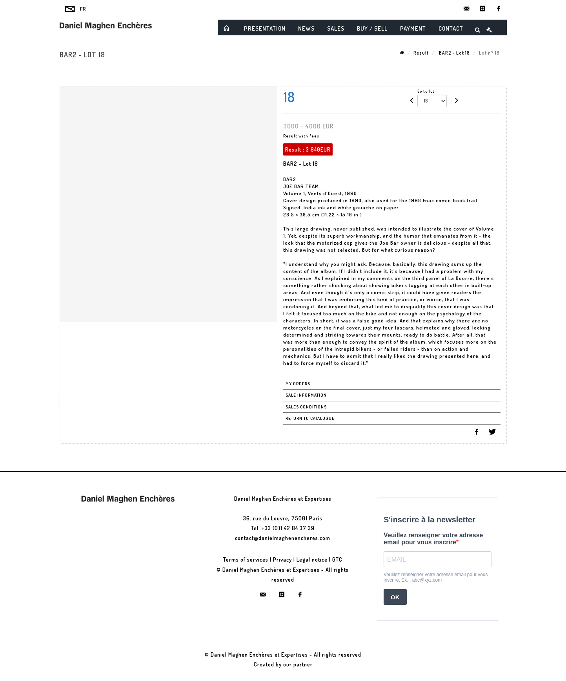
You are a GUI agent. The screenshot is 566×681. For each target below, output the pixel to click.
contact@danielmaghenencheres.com (282, 538)
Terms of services (245, 559)
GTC (337, 559)
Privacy (282, 559)
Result (421, 53)
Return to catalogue (310, 418)
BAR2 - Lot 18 (454, 53)
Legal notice (312, 559)
